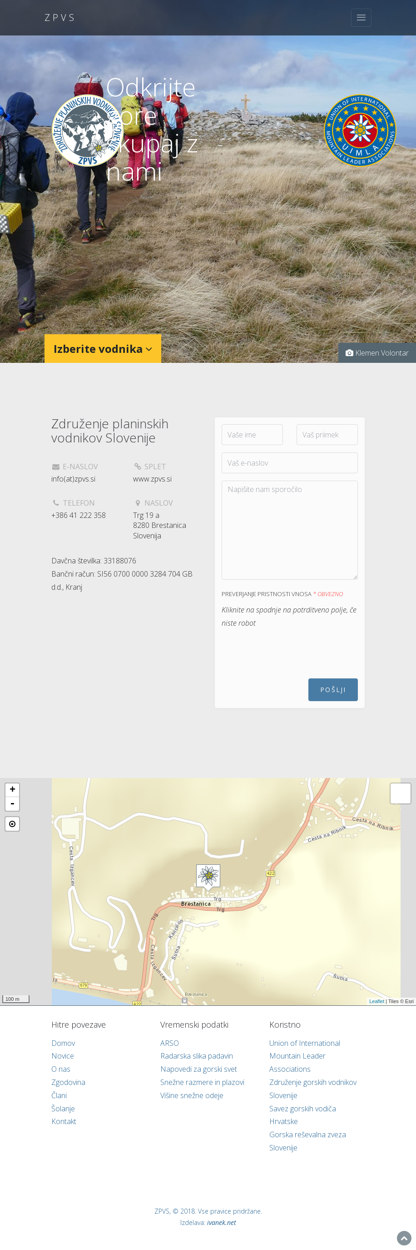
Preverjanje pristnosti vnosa (282, 604)
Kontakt (63, 1121)
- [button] (12, 804)
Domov (63, 1043)
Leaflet (376, 1001)
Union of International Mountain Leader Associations (304, 1056)
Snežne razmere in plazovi (202, 1082)
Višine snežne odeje (191, 1095)
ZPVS (61, 17)
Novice (62, 1056)
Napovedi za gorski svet (198, 1069)
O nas (60, 1069)
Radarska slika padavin (196, 1056)
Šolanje (63, 1109)
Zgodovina (68, 1082)
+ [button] (12, 790)
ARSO (169, 1043)
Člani (59, 1095)
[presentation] (291, 661)
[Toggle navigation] (361, 18)
